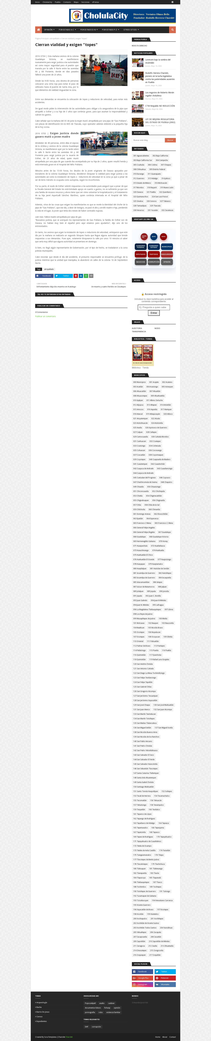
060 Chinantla (154, 509)
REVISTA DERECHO (139, 46)
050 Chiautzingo (154, 487)
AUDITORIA (137, 328)
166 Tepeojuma (157, 828)
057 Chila (137, 505)
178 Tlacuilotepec (140, 864)
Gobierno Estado (153, 246)
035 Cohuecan (139, 450)
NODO (164, 236)
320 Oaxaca (138, 192)
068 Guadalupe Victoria (158, 537)
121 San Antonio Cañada (143, 669)
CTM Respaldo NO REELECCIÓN (160, 106)
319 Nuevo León (166, 188)
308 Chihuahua (139, 169)
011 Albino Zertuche (155, 400)
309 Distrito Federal (157, 169)
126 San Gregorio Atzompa (144, 691)
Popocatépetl (90, 1003)
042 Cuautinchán (158, 464)
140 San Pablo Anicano (142, 741)
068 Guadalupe (139, 537)
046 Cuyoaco (164, 478)
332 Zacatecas (167, 210)
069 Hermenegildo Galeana (144, 541)
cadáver (111, 1003)
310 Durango (138, 174)
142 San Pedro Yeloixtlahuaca (145, 750)
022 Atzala (155, 419)
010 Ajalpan (138, 400)
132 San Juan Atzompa (163, 710)
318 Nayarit (152, 188)
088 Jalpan (162, 587)
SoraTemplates (50, 1037)
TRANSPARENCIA (139, 331)
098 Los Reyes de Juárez (143, 614)
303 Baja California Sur (142, 160)
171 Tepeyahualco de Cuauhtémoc (147, 841)
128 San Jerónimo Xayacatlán (145, 700)
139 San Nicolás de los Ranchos (146, 737)
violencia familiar (113, 1012)
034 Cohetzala (155, 446)
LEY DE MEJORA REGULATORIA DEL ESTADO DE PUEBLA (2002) (160, 120)
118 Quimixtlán (139, 660)
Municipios (167, 247)
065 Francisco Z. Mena (164, 523)
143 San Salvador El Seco (143, 755)
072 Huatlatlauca (158, 546)
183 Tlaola (154, 873)
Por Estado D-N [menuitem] (88, 30)
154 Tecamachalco (162, 796)
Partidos (154, 254)
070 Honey (163, 541)
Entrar (154, 313)
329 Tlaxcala (155, 206)
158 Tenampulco (157, 805)
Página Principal (41, 39)
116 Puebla (166, 650)
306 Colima (152, 165)
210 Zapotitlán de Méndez (159, 941)
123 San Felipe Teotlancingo (144, 678)
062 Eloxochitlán (161, 514)
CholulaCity (47, 2)
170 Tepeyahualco (164, 837)
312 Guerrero (138, 178)
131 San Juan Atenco (141, 710)
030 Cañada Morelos (160, 437)
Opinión (166, 262)
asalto (101, 1003)
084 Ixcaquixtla (165, 578)
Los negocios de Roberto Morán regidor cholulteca (159, 94)
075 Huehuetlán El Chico (143, 555)
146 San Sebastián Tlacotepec (145, 769)
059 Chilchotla (139, 509)
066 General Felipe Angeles (144, 528)
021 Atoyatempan (140, 419)
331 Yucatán (153, 210)
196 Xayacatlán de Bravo (143, 910)
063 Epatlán (138, 519)
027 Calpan (138, 432)
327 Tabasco (165, 201)
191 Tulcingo (164, 891)
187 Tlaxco (157, 882)
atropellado (54, 39)
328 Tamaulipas (139, 206)
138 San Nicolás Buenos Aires (145, 732)
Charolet (69, 1037)
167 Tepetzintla (139, 832)
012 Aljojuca (138, 405)
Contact (172, 1037)
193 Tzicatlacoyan (140, 900)
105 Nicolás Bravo (155, 628)
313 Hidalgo (153, 178)
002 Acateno (167, 382)
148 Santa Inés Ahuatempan (144, 778)
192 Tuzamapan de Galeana (144, 896)
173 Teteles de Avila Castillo (144, 850)
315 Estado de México (142, 183)
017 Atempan (166, 409)
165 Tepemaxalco (140, 828)
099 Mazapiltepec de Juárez (144, 619)
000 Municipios (139, 382)
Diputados (141, 254)
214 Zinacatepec (140, 950)
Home (157, 1037)
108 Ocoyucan (154, 637)
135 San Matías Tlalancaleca (144, 723)
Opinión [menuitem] (48, 30)
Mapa (76, 2)
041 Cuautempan (140, 464)
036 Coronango (155, 450)
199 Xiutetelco (153, 914)
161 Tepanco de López (142, 814)
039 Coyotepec (139, 459)
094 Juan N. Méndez (141, 605)
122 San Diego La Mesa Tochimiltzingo (149, 673)
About (164, 1037)
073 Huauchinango (141, 550)
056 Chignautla (158, 500)
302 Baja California (160, 156)
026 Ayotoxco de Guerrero (156, 428)
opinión (117, 1008)
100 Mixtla (163, 619)
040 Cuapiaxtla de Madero (159, 459)
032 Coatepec (155, 441)
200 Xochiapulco (140, 919)
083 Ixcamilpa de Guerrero (144, 578)
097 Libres (169, 609)
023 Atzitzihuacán (140, 423)
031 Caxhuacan (139, 441)
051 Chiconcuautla (141, 491)
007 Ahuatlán (155, 391)
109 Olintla (168, 637)
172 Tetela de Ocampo (142, 846)
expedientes (41, 1021)
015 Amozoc (138, 409)
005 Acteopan (167, 387)
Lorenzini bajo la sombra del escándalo (157, 61)
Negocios (140, 262)
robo (101, 1012)
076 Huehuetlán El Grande (143, 559)
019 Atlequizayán (153, 414)
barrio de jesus (42, 1012)
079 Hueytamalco (156, 564)
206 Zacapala (155, 932)
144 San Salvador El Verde (143, 760)
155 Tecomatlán (140, 800)
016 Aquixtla (152, 409)
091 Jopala (137, 596)
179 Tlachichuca (158, 864)
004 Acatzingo (152, 387)
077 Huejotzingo (164, 559)
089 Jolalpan (138, 591)
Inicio (37, 2)
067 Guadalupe (164, 532)
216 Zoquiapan (139, 955)
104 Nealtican (138, 628)
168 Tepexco (154, 832)
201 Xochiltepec (157, 919)
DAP (86, 1027)
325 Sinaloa (138, 201)
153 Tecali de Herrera (141, 796)
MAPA (154, 236)
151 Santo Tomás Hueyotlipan (145, 791)
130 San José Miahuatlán (163, 705)
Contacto (67, 2)
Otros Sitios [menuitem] (130, 30)
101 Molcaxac (139, 623)
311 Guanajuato (154, 174)
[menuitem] (38, 29)
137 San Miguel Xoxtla (164, 728)
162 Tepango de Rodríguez (144, 819)
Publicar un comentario (45, 316)
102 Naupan (153, 623)
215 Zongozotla (156, 950)
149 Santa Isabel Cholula (143, 782)
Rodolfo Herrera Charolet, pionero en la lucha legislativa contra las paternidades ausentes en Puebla (160, 77)
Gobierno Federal (140, 246)
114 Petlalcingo (139, 650)
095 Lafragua (158, 605)
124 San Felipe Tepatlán (142, 682)
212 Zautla (152, 946)
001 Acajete (154, 382)
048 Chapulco (166, 482)
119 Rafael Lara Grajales (159, 660)
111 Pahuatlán (153, 641)
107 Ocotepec (138, 637)
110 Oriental (138, 641)
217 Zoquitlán (155, 955)
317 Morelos (138, 188)
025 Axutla (137, 428)
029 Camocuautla (140, 437)
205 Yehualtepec (139, 932)
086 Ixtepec (157, 582)
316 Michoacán (161, 183)
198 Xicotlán (138, 914)
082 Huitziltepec (165, 573)
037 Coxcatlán (139, 455)
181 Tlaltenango (156, 869)
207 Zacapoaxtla (140, 937)
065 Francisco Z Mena (142, 523)
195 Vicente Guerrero (141, 905)
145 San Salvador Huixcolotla (145, 764)
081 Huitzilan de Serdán (159, 569)
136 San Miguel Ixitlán (142, 728)
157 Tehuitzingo (139, 805)
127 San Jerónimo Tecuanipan (145, 696)
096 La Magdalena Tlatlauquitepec (147, 609)
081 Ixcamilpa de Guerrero (144, 573)
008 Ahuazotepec (140, 396)
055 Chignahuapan (141, 500)
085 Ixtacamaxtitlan (141, 582)
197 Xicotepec (162, 910)
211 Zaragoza (139, 946)
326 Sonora (151, 201)
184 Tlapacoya (139, 878)
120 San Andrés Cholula (143, 664)
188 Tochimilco (139, 887)
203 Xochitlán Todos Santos (144, 928)
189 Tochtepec (155, 887)
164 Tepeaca (164, 823)
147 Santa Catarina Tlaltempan (146, 773)
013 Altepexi (152, 405)
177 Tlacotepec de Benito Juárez (146, 860)
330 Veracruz (138, 210)
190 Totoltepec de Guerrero (144, 891)
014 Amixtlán (165, 405)
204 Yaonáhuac (166, 928)
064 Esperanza (152, 519)
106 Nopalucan (154, 632)
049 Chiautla (138, 487)
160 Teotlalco (154, 810)
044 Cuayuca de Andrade (143, 473)
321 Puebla (151, 192)
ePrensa (95, 2)
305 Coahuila (138, 165)
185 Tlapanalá (155, 878)
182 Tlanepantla (140, 873)
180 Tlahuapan (139, 869)
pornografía (90, 1012)
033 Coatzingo (139, 446)
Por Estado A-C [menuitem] (66, 30)
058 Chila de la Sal (152, 505)
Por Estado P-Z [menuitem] (109, 30)
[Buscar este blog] (148, 140)
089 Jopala (151, 591)
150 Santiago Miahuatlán (143, 787)
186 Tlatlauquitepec (141, 882)
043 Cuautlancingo (164, 469)
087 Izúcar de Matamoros (143, 587)
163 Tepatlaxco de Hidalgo (144, 823)
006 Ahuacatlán (139, 391)
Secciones (85, 2)
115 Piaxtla (153, 650)
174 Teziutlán (164, 850)
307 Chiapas (166, 165)
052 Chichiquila (158, 491)
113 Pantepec (159, 646)
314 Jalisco (165, 178)
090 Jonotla (164, 591)
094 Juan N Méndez (158, 600)
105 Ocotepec (138, 632)
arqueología (41, 1002)
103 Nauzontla (168, 623)
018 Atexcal (138, 414)
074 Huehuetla (158, 550)
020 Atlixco (168, 414)
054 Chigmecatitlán (154, 496)
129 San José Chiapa (141, 705)
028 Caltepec (151, 432)
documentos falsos (93, 1008)
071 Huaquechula (140, 546)
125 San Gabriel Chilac (142, 687)
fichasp (107, 1008)
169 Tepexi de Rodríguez (143, 837)
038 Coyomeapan (156, 455)
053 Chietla (137, 496)
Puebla (57, 2)
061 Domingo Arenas (141, 514)
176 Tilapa (159, 855)
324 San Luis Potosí (160, 197)
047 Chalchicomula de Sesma (145, 482)
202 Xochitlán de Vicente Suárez (146, 923)
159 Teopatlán (139, 810)
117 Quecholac (155, 655)
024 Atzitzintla (157, 423)
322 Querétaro (165, 192)
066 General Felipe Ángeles (144, 532)
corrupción (96, 1027)
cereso (39, 1016)
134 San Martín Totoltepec (144, 719)
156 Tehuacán (156, 800)
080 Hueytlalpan (139, 569)
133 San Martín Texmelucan (144, 714)
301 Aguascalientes (141, 156)
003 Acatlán (138, 387)
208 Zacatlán (156, 937)
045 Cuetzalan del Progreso (144, 478)
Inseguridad (167, 254)
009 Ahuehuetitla (157, 396)
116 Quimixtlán (139, 655)
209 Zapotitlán (139, 941)
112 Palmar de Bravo (141, 646)
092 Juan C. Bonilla (153, 596)
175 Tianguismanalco (142, 855)
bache (39, 1007)
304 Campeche (162, 160)
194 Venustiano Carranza (162, 900)
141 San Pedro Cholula (142, 746)
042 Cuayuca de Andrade (143, 469)
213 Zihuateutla (167, 946)
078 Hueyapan (139, 564)
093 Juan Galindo (140, 600)
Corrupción (153, 262)
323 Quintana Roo (140, 197)
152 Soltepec (167, 791)
